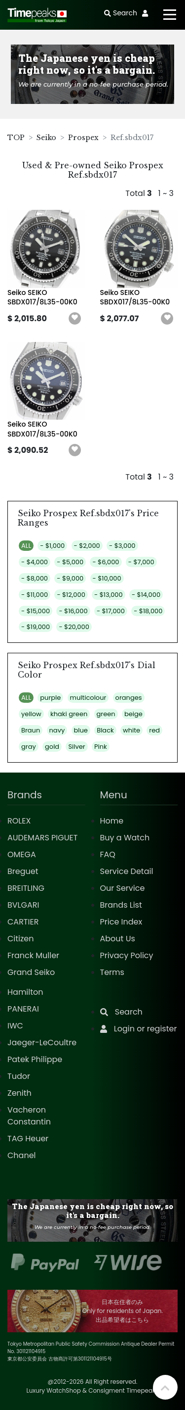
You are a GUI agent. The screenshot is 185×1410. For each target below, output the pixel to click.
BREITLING (25, 888)
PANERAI (23, 1009)
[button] (75, 318)
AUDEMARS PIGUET (42, 837)
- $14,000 (146, 594)
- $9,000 (70, 578)
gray (28, 746)
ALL (26, 545)
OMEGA (21, 854)
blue (81, 730)
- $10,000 (107, 578)
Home (112, 821)
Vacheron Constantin (29, 1115)
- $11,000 (34, 594)
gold (52, 746)
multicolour (88, 697)
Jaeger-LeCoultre (41, 1042)
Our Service (122, 888)
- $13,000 (108, 594)
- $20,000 (74, 627)
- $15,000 (35, 611)
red (154, 730)
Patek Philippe (34, 1059)
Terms (112, 972)
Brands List (121, 905)
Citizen (20, 938)
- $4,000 (34, 562)
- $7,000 (141, 562)
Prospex (83, 137)
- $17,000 (111, 611)
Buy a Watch (125, 837)
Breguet (22, 871)
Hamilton (25, 992)
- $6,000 (105, 562)
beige (133, 714)
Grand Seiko (31, 972)
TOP (16, 137)
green (106, 714)
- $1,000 (52, 545)
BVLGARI (23, 905)
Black (105, 730)
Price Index (121, 921)
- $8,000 (34, 578)
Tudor (18, 1076)
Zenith (19, 1093)
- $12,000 (71, 594)
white (131, 730)
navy (57, 730)
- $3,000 (122, 545)
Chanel (21, 1155)
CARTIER (22, 921)
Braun (30, 730)
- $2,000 (87, 545)
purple (50, 697)
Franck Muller (33, 955)
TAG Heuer (27, 1138)
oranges (128, 697)
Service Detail (126, 871)
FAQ (107, 854)
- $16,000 (73, 611)
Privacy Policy (126, 955)
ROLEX (19, 821)
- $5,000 (70, 562)
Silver (76, 746)
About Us (117, 938)
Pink (100, 746)
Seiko (46, 137)
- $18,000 (148, 611)
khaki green (68, 714)
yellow (31, 714)
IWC (15, 1025)
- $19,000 (35, 627)
